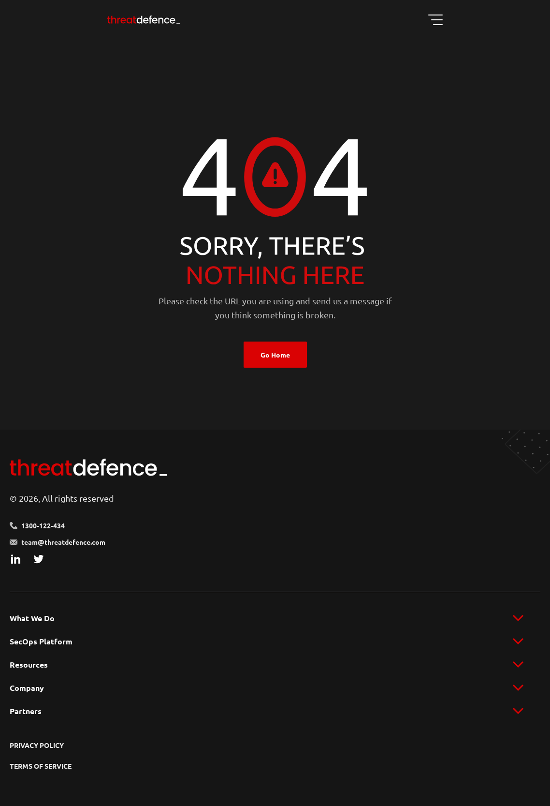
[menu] (275, 618)
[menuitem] (275, 618)
